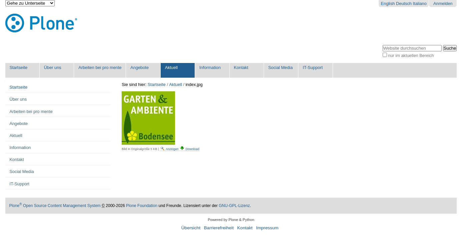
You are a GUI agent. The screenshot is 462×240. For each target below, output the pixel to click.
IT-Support (313, 67)
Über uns (52, 67)
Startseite (18, 67)
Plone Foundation (141, 205)
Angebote (139, 67)
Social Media (280, 67)
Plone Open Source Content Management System (55, 205)
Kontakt (241, 67)
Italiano (420, 3)
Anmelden (443, 3)
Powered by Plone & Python (231, 220)
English (388, 3)
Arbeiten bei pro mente (99, 67)
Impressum (267, 227)
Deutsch (404, 3)
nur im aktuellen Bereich (411, 55)
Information (210, 67)
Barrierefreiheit (219, 227)
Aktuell (171, 67)
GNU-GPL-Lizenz (234, 205)
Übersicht (190, 227)
